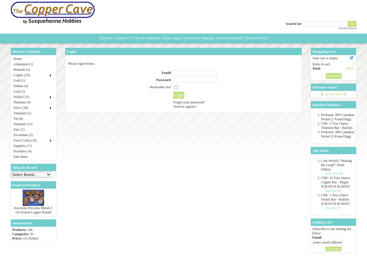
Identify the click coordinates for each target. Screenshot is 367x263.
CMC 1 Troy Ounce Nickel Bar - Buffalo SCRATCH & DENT (335, 199)
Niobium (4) (22, 102)
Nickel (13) (21, 97)
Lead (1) (19, 91)
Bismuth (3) (21, 70)
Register (339, 94)
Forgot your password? (189, 102)
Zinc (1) (19, 129)
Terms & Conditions (146, 38)
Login (327, 94)
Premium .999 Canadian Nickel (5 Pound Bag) (337, 134)
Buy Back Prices (257, 38)
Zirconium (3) (23, 135)
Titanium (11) (22, 124)
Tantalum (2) (22, 113)
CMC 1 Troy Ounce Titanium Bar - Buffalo (336, 125)
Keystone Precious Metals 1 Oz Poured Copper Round (33, 210)
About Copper (172, 38)
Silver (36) (20, 108)
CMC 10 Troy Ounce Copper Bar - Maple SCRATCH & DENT (335, 182)
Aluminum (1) (23, 64)
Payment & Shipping (198, 38)
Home (17, 59)
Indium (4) (20, 86)
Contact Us (122, 38)
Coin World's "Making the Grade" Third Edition (336, 165)
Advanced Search (347, 28)
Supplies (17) (22, 146)
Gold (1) (19, 80)
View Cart (334, 76)
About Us (105, 38)
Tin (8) (18, 119)
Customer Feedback (229, 38)
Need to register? (185, 107)
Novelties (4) (22, 151)
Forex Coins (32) (25, 140)
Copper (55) (21, 75)
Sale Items (20, 157)
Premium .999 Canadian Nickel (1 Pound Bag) (337, 117)
